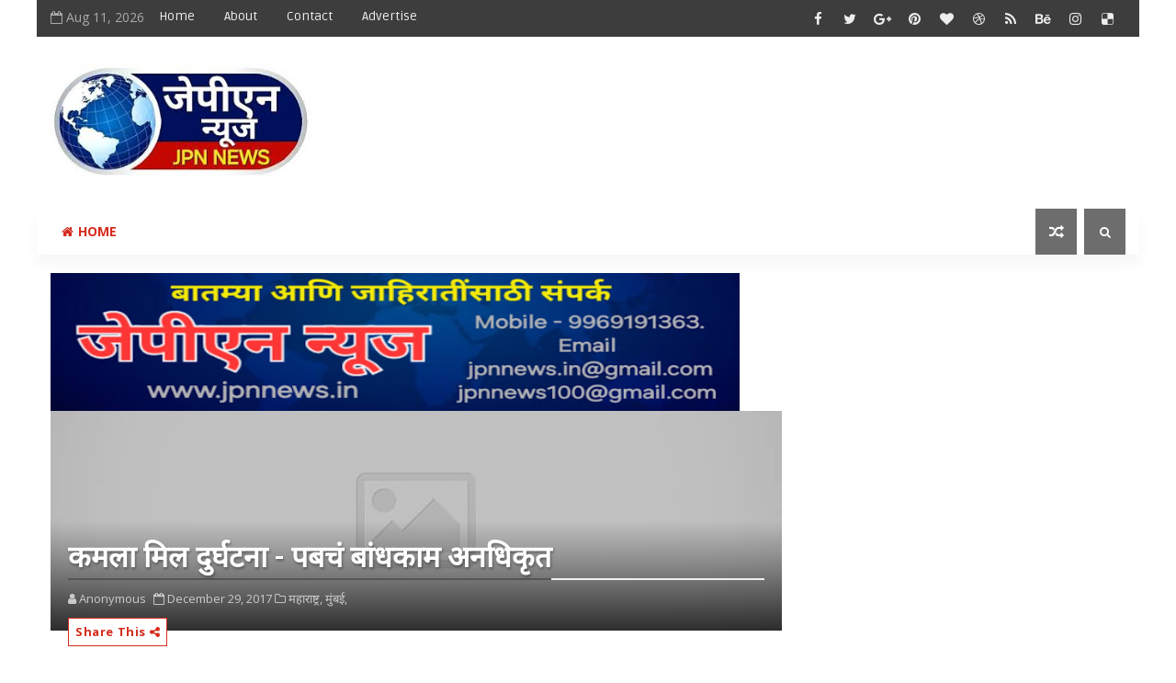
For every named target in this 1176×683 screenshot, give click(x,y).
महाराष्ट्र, (305, 598)
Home (177, 16)
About (240, 16)
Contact (310, 16)
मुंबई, (336, 598)
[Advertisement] (789, 107)
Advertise (389, 16)
